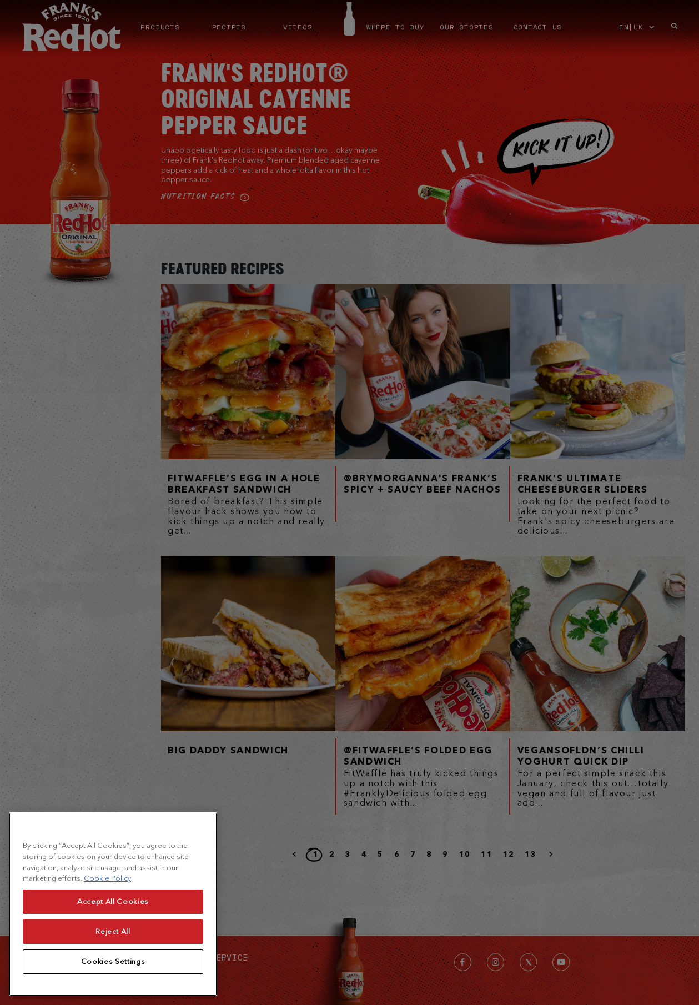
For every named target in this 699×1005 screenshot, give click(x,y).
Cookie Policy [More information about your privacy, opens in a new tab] (107, 942)
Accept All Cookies (113, 965)
